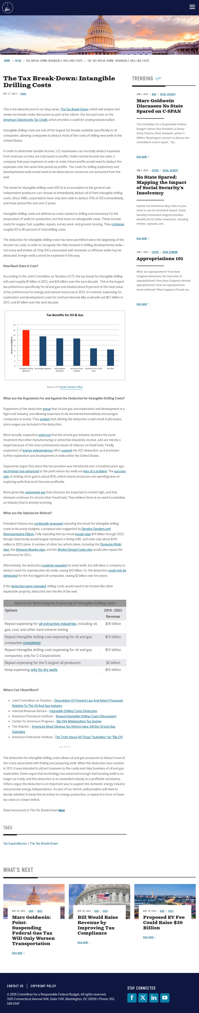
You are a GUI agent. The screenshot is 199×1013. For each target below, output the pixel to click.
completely (32, 643)
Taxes (40, 911)
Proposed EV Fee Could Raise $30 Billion (164, 923)
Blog (31, 911)
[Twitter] (142, 997)
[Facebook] (132, 997)
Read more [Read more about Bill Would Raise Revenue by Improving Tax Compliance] (83, 942)
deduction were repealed (28, 586)
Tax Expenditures (15, 843)
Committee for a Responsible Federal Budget (7, 7)
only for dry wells (44, 669)
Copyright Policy (43, 986)
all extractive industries (57, 623)
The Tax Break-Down (44, 843)
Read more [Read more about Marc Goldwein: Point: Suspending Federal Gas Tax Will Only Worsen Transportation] (17, 953)
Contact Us (15, 986)
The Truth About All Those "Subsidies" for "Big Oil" (89, 737)
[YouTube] (164, 997)
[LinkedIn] (153, 997)
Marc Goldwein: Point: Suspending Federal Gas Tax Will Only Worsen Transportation (33, 931)
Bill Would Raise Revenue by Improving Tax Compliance (98, 925)
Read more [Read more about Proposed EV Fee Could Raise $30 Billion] (148, 937)
